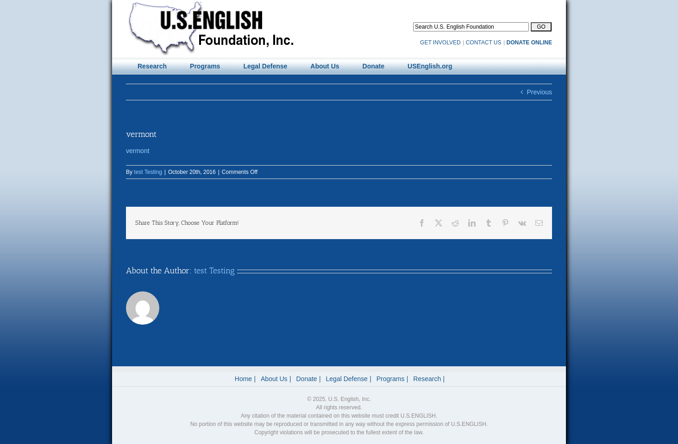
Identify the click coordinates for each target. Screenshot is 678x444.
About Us (274, 378)
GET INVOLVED (440, 42)
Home (243, 378)
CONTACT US (484, 42)
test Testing (148, 172)
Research (427, 378)
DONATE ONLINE (529, 42)
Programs (391, 378)
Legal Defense (347, 378)
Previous (539, 92)
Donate (306, 378)
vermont (138, 150)
